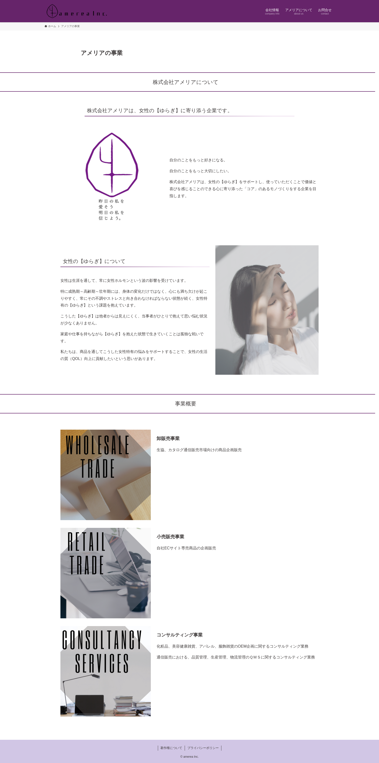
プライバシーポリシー (203, 748)
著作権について (171, 748)
